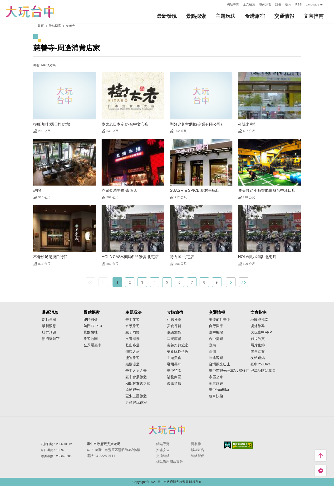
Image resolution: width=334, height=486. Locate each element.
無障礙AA (242, 445)
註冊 (278, 4)
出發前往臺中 (219, 320)
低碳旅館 (174, 332)
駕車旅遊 (216, 383)
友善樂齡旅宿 (177, 345)
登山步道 (132, 345)
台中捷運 (216, 339)
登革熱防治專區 (262, 371)
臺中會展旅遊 (136, 377)
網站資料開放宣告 (169, 462)
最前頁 (90, 282)
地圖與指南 (259, 320)
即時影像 (91, 320)
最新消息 (49, 326)
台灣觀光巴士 (219, 364)
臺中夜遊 (132, 320)
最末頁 (243, 282)
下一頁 (231, 282)
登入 (288, 4)
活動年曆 (49, 320)
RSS (298, 4)
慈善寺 (70, 26)
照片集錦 (257, 345)
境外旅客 (265, 4)
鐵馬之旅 (132, 351)
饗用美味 (174, 364)
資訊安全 (163, 450)
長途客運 (216, 358)
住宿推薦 (174, 320)
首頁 (41, 26)
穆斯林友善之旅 (137, 383)
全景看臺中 (92, 345)
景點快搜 (91, 332)
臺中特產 (174, 371)
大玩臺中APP (261, 332)
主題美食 (174, 358)
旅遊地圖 (91, 339)
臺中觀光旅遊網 (30, 11)
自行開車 (216, 326)
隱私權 (196, 444)
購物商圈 (174, 377)
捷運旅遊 (132, 358)
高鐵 (212, 351)
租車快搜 (216, 396)
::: (222, 4)
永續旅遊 (132, 326)
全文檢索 (249, 4)
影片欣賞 (257, 339)
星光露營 (174, 339)
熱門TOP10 (93, 326)
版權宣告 (197, 450)
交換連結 (163, 456)
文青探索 (132, 339)
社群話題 (49, 332)
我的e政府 (227, 445)
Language (312, 4)
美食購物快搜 (177, 351)
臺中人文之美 (136, 371)
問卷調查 (257, 351)
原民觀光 (132, 390)
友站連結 (257, 358)
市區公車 (216, 377)
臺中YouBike (219, 390)
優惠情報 (174, 383)
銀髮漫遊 (132, 364)
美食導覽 (174, 326)
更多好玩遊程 (136, 402)
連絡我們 (197, 456)
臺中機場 (216, 332)
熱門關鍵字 (51, 339)
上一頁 (103, 282)
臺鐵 (212, 345)
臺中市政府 (167, 430)
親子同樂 (132, 332)
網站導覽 (233, 4)
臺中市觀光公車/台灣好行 (229, 371)
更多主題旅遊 (136, 396)
